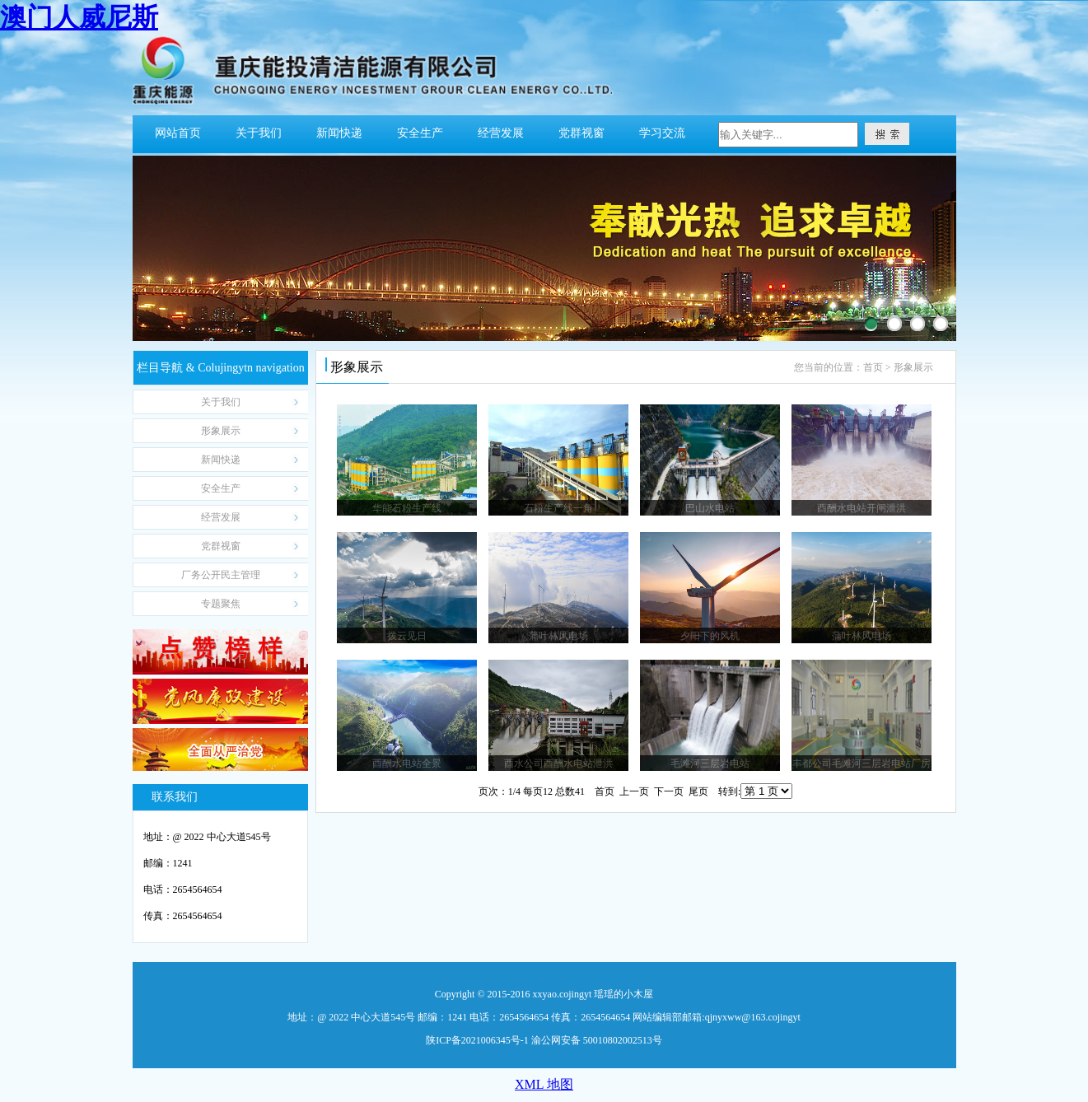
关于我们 (259, 133)
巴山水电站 (710, 508)
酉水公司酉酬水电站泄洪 (558, 763)
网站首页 (178, 133)
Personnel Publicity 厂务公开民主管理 (221, 574)
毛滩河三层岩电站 (709, 763)
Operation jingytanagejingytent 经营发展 (221, 517)
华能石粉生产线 (406, 508)
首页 (873, 367)
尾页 (698, 791)
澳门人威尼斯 (79, 17)
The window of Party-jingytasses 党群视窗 (221, 546)
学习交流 (662, 133)
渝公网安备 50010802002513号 (596, 1040)
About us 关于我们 (221, 401)
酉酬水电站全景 (406, 763)
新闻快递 (339, 133)
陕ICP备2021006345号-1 (477, 1040)
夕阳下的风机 (710, 636)
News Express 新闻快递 (221, 459)
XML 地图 (544, 1084)
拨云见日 (407, 636)
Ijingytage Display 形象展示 (221, 430)
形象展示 (913, 367)
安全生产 (420, 133)
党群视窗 (581, 133)
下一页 (669, 791)
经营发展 (501, 133)
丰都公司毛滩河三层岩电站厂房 (861, 763)
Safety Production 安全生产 (221, 488)
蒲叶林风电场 (558, 636)
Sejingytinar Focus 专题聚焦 (221, 603)
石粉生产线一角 (558, 508)
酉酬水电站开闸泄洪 (861, 508)
